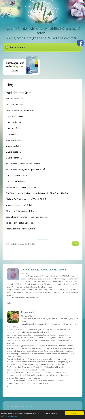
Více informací (13, 416)
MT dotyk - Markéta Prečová (42, 10)
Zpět (75, 243)
